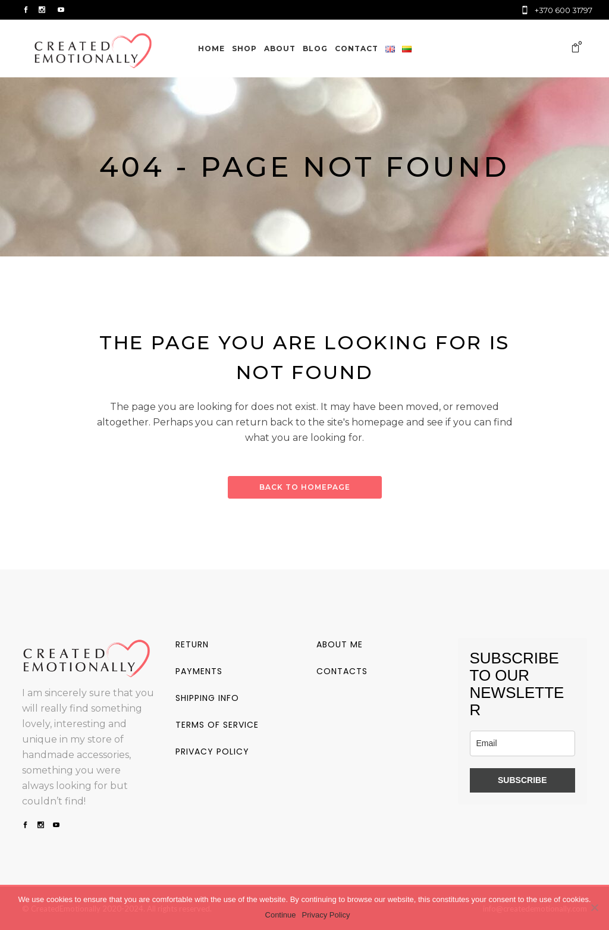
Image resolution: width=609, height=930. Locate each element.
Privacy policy (212, 751)
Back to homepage (304, 487)
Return (192, 644)
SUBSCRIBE (522, 780)
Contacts (342, 671)
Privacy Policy (326, 914)
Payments (198, 671)
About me (339, 644)
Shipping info (207, 698)
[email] (523, 743)
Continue (280, 914)
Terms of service (217, 725)
